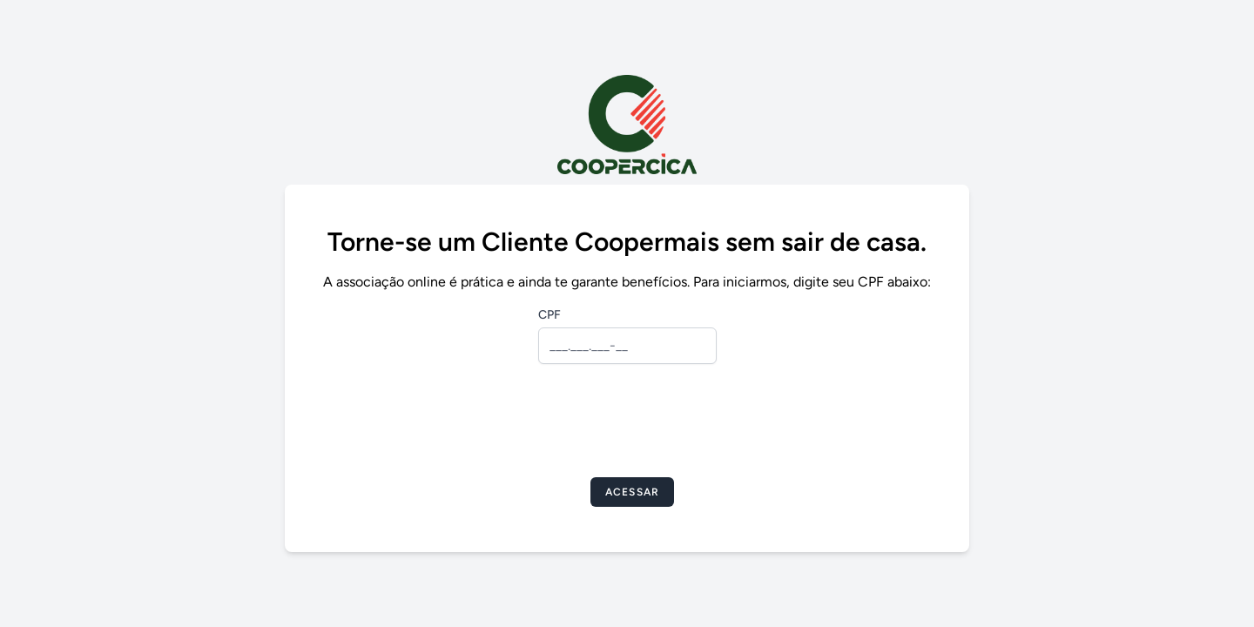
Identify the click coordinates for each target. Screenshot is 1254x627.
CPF (549, 314)
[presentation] (627, 426)
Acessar (632, 492)
